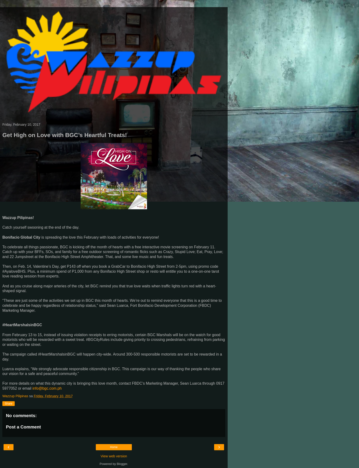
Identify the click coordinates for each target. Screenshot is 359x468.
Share (8, 403)
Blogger (122, 464)
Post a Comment (23, 426)
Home (114, 447)
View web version (114, 456)
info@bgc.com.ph (47, 388)
